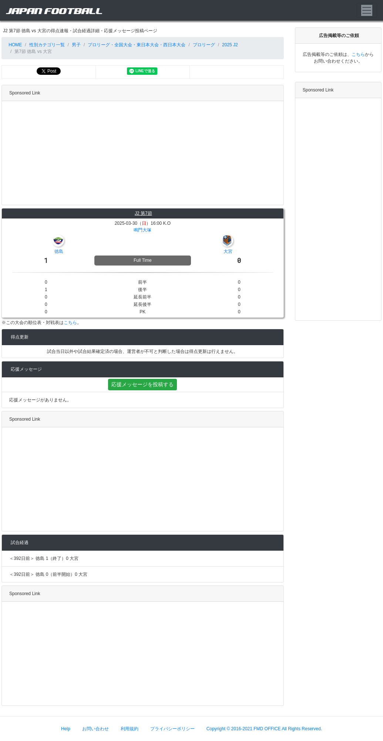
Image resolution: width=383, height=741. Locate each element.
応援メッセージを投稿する (142, 384)
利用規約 (129, 728)
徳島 (58, 251)
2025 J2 (230, 44)
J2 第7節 (143, 213)
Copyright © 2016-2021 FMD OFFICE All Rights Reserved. (264, 728)
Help (65, 728)
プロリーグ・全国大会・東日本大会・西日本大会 (136, 44)
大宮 (228, 251)
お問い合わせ (95, 728)
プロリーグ (204, 44)
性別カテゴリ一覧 (47, 44)
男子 (76, 44)
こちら (70, 322)
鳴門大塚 (142, 230)
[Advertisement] (141, 153)
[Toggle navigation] (366, 10)
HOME (14, 44)
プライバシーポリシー (172, 728)
